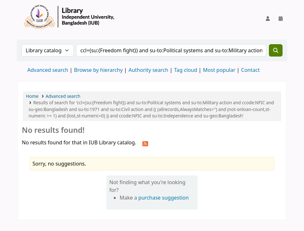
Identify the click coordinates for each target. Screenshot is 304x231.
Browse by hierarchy (98, 69)
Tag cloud (185, 69)
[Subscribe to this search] (145, 143)
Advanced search (47, 69)
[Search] (275, 50)
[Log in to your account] (267, 19)
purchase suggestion (164, 197)
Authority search (148, 69)
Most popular (219, 69)
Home (32, 96)
